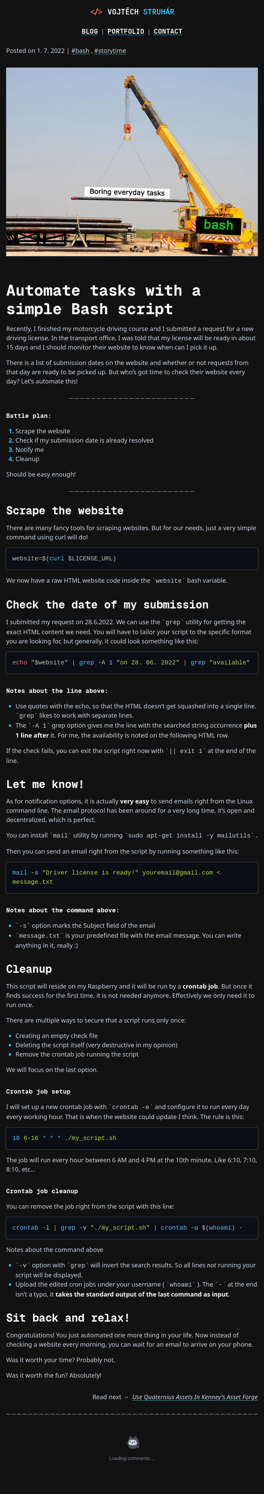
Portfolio (126, 31)
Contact (168, 31)
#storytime (110, 50)
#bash (81, 50)
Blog (89, 31)
